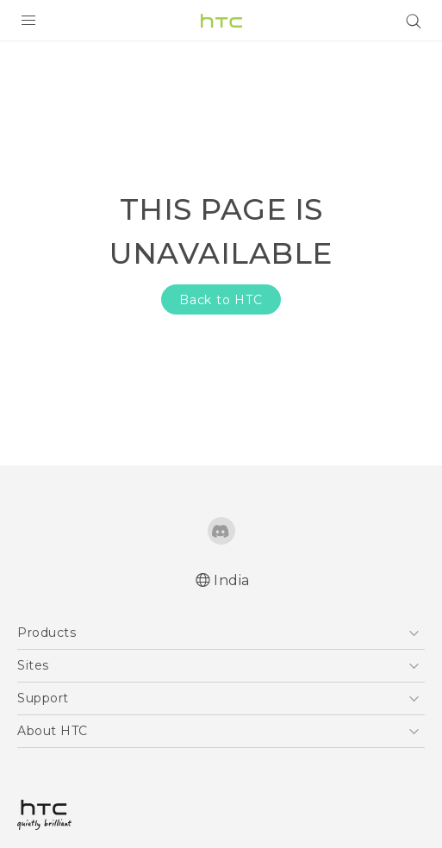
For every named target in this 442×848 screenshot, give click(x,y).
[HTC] (221, 20)
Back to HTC (221, 300)
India (232, 580)
